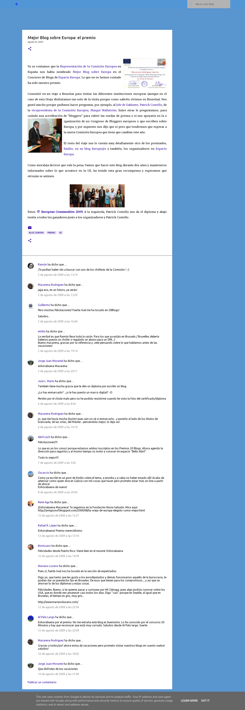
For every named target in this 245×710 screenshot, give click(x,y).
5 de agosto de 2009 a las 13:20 (57, 295)
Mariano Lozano (48, 565)
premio (51, 233)
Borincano (44, 545)
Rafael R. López (47, 525)
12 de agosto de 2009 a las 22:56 (58, 607)
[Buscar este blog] (212, 4)
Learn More (189, 700)
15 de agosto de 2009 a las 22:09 (58, 630)
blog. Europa (36, 233)
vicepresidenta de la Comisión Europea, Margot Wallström (74, 110)
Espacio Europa (69, 77)
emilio (41, 331)
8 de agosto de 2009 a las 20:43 (57, 492)
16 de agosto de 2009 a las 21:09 (58, 674)
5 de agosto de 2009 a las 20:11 (57, 371)
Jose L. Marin (46, 381)
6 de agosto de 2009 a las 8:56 (57, 403)
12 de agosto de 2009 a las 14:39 (58, 556)
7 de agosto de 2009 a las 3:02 (57, 462)
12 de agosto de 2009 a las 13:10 (58, 535)
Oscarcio (43, 472)
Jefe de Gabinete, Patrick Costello (139, 105)
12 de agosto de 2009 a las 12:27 (58, 515)
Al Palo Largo (46, 617)
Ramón (42, 264)
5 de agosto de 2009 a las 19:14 (57, 350)
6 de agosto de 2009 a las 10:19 (57, 427)
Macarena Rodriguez (51, 284)
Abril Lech (44, 437)
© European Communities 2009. (60, 212)
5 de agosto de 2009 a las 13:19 (57, 274)
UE (60, 233)
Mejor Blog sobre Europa (92, 72)
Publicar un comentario (42, 682)
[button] (30, 49)
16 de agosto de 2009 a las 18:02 (58, 653)
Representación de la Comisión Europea (88, 66)
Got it (205, 700)
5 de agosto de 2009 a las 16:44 (57, 321)
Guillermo (44, 304)
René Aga (44, 502)
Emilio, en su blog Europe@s (85, 148)
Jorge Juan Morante (50, 360)
